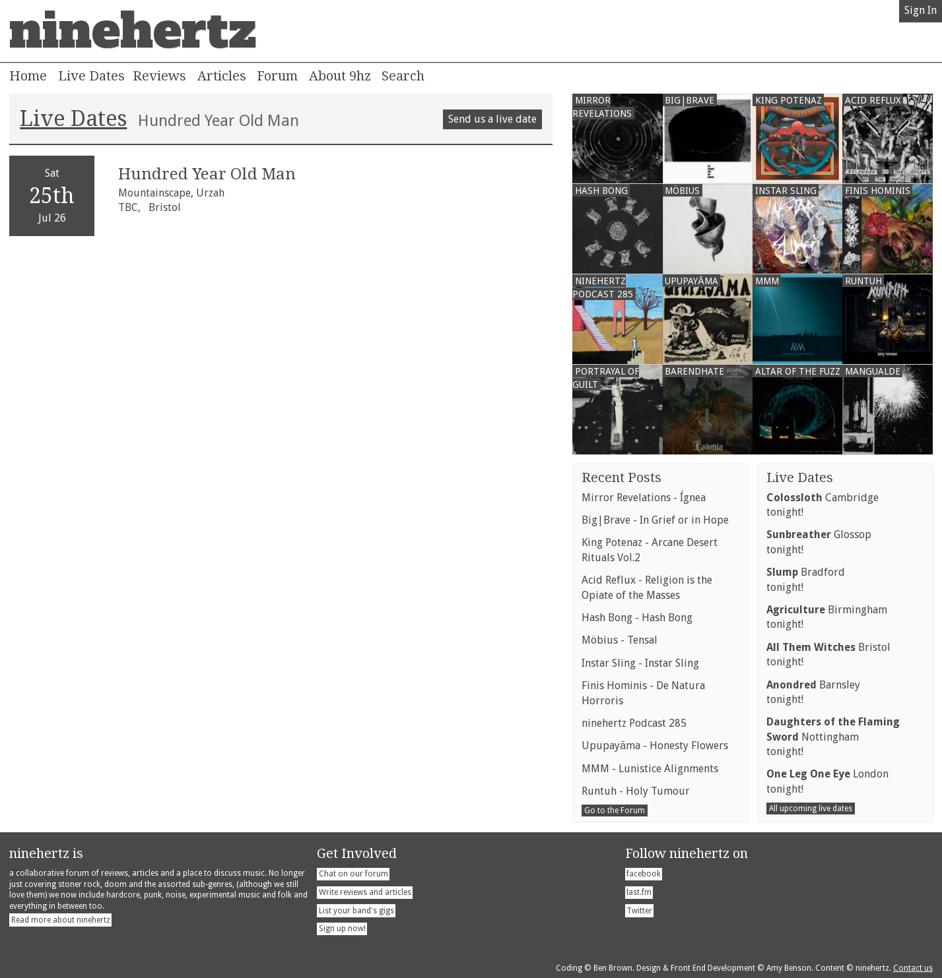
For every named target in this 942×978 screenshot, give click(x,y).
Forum (277, 76)
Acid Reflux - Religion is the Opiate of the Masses (647, 587)
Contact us (913, 968)
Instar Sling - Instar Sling (640, 663)
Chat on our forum (353, 873)
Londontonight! (827, 781)
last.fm (639, 892)
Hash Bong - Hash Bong (637, 617)
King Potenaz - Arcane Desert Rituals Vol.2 (650, 549)
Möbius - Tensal (619, 640)
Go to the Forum (614, 810)
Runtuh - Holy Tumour (636, 791)
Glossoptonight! (818, 541)
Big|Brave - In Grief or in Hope (655, 520)
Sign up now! (342, 928)
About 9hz (340, 76)
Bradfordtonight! (805, 579)
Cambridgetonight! (822, 504)
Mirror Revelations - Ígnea (644, 497)
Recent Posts (621, 477)
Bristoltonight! (828, 654)
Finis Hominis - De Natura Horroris (643, 692)
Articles (221, 76)
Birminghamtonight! (826, 616)
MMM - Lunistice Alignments (650, 768)
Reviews (159, 76)
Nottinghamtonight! (833, 737)
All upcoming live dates (810, 808)
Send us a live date (492, 119)
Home (28, 76)
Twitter (639, 910)
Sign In (920, 10)
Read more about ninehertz (60, 920)
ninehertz (132, 31)
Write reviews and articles (365, 892)
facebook (643, 873)
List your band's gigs (356, 910)
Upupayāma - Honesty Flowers (655, 745)
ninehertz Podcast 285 (634, 723)
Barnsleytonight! (813, 692)
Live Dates (91, 76)
